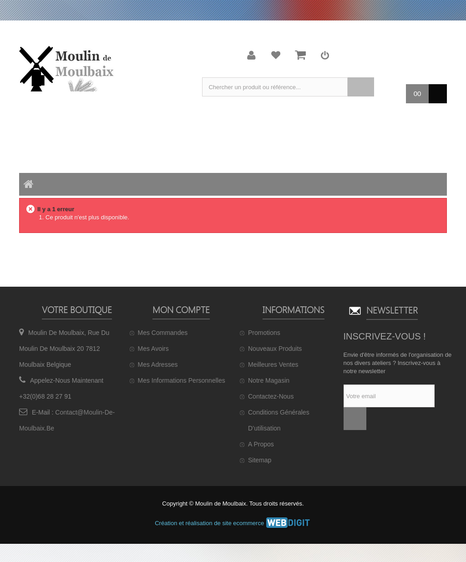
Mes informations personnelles (181, 380)
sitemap (259, 460)
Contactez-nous (271, 396)
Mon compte (251, 55)
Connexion (325, 55)
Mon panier (300, 55)
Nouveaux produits (275, 348)
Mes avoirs (153, 348)
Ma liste (275, 55)
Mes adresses (158, 364)
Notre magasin (268, 380)
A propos (261, 444)
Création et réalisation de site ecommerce (233, 523)
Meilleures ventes (273, 364)
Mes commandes (163, 332)
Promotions (264, 332)
